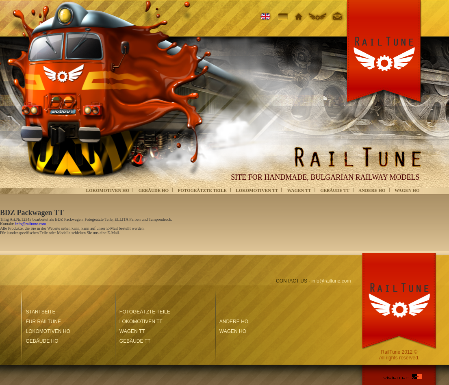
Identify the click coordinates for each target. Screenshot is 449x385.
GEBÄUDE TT (334, 190)
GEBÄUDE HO (154, 190)
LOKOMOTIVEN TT (257, 190)
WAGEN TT (299, 190)
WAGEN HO (407, 190)
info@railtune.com (30, 224)
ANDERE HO (371, 190)
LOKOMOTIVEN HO (108, 190)
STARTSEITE (41, 312)
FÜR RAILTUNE (43, 321)
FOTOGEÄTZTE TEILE (202, 190)
